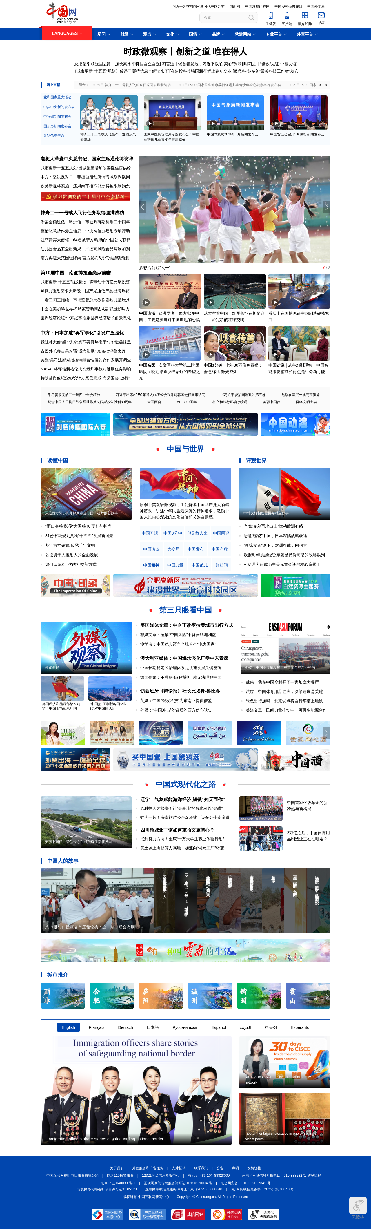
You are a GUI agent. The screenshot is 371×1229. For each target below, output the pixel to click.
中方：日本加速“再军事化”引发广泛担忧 (82, 332)
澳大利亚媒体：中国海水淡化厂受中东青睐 (184, 658)
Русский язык (185, 1027)
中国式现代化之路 (185, 784)
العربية (245, 1027)
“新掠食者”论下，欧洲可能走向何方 (275, 545)
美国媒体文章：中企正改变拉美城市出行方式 (186, 625)
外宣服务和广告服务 (147, 1168)
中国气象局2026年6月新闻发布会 (232, 134)
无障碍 (358, 1208)
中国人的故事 (63, 861)
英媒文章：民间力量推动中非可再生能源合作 (286, 710)
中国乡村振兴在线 (288, 6)
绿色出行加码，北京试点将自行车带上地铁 (284, 700)
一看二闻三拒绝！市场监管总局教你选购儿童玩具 (85, 300)
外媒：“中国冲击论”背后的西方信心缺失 (176, 710)
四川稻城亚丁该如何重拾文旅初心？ (177, 830)
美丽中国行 (271, 402)
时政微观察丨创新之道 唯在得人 (185, 51)
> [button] (326, 85)
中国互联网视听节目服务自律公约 (72, 1176)
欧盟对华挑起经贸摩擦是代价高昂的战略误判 (284, 555)
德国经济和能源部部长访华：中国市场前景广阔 (61, 706)
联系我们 (201, 1168)
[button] (326, 207)
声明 (235, 1168)
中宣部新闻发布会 (57, 117)
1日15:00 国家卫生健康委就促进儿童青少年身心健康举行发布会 (231, 85)
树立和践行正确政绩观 (229, 402)
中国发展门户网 (257, 6)
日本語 (153, 1027)
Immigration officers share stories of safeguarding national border (104, 1138)
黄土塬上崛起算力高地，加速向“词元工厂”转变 (182, 848)
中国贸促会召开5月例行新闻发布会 (297, 134)
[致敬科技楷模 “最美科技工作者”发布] (266, 71)
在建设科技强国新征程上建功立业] (202, 71)
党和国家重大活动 (57, 97)
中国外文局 (316, 6)
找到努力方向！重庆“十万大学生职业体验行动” (182, 839)
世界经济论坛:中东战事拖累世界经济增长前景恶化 (86, 318)
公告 (220, 1168)
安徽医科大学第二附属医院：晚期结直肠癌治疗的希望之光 (169, 371)
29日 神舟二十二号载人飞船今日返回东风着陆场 (133, 85)
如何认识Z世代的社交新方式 (71, 564)
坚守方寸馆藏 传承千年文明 (70, 545)
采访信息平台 (53, 136)
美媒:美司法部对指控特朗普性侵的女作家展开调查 (86, 360)
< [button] (320, 85)
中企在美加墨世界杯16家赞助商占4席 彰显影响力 (85, 309)
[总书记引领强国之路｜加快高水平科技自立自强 (116, 63)
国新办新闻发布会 (57, 126)
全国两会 (154, 402)
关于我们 (117, 1168)
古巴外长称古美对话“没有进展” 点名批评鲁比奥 (83, 351)
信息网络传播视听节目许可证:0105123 (107, 1189)
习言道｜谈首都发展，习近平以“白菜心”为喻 (202, 63)
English (68, 1027)
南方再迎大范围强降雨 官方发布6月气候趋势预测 (85, 258)
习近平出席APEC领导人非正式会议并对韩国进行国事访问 (160, 395)
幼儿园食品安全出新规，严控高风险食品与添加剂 (85, 249)
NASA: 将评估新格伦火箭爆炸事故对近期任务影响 (86, 369)
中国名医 (147, 365)
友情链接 (254, 1168)
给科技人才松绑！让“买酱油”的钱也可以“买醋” (181, 808)
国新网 (235, 6)
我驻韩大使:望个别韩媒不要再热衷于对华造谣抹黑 (86, 342)
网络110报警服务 (120, 1176)
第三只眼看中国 (185, 610)
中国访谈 (147, 313)
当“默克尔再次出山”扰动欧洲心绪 (273, 526)
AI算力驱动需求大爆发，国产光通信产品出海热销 (85, 291)
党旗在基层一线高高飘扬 (300, 395)
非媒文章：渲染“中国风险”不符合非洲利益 (178, 634)
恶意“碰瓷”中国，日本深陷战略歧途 (275, 535)
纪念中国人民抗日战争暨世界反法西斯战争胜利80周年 (90, 402)
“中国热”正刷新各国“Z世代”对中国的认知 (108, 706)
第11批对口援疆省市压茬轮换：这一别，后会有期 (90, 927)
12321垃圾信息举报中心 (160, 1176)
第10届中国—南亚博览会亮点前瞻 (76, 272)
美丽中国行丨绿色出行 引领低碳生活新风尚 (78, 842)
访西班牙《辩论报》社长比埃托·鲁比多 (180, 691)
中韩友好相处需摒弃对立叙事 (266, 513)
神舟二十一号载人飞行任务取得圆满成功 (82, 212)
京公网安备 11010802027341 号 (245, 1183)
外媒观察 (52, 667)
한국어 (271, 1027)
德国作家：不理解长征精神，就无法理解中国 (180, 677)
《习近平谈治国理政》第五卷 (243, 395)
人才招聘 (179, 1168)
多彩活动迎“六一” (154, 267)
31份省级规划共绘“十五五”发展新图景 (79, 535)
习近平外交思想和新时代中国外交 (198, 6)
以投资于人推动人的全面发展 (71, 555)
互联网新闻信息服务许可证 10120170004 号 (178, 1183)
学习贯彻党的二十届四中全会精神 (74, 395)
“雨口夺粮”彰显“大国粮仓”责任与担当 (78, 526)
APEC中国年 (187, 402)
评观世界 (256, 461)
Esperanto (300, 1027)
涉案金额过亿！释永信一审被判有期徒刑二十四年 (85, 222)
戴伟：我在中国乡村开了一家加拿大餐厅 (282, 682)
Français (96, 1027)
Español (218, 1027)
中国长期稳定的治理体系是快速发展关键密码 (180, 667)
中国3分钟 (213, 365)
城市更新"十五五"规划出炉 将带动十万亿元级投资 (85, 282)
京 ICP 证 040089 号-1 (118, 1183)
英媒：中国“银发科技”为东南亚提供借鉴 (176, 700)
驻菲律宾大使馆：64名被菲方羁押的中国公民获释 (85, 240)
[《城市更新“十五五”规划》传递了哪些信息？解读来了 (119, 71)
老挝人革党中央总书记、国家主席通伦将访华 (87, 158)
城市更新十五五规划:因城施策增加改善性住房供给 (86, 168)
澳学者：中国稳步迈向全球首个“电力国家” (178, 644)
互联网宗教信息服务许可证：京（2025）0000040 (183, 1189)
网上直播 (53, 85)
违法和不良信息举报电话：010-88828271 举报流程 (281, 1176)
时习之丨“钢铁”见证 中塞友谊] (271, 63)
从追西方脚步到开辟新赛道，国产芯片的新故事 (81, 513)
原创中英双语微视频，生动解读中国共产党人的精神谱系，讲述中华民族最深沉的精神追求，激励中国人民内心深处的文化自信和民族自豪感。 (184, 510)
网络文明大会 (306, 402)
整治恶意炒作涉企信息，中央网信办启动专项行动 (85, 231)
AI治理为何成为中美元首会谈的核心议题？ (282, 564)
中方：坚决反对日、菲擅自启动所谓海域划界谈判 (85, 177)
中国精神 (151, 565)
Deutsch (125, 1027)
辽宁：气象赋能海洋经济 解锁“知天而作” (182, 799)
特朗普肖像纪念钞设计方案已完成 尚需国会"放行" (85, 378)
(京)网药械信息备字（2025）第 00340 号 (262, 1189)
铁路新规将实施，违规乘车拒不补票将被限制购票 (85, 186)
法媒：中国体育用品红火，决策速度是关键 (284, 691)
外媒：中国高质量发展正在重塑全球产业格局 (280, 667)
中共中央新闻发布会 (59, 107)
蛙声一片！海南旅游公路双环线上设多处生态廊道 (185, 817)
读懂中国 (57, 461)
